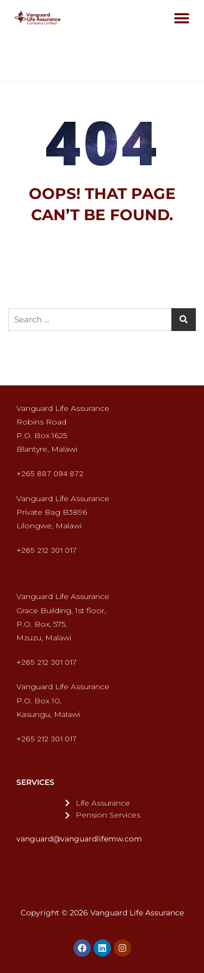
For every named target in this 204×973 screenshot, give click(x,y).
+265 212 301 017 (46, 550)
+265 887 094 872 (49, 473)
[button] (181, 17)
